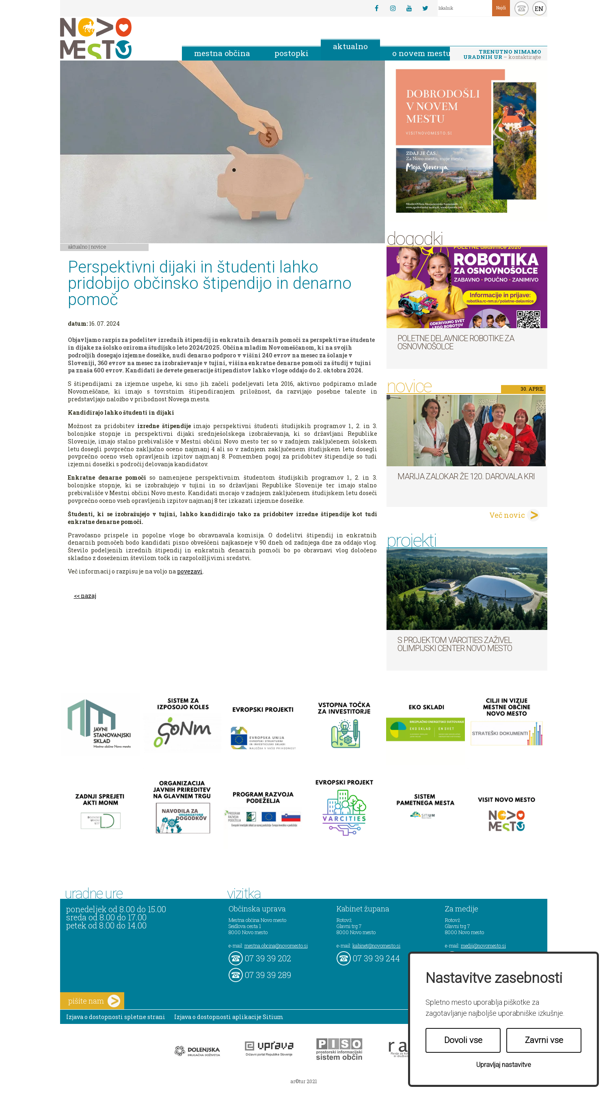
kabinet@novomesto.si (376, 945)
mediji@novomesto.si (483, 945)
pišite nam (94, 1001)
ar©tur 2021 (303, 1081)
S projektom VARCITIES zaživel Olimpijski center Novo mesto (454, 644)
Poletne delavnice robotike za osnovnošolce (455, 342)
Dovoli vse (463, 1040)
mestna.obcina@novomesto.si (276, 945)
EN (539, 8)
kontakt (521, 8)
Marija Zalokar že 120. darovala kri (466, 476)
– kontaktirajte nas (502, 55)
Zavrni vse (544, 1040)
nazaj (88, 596)
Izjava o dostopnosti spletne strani (115, 1017)
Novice (98, 246)
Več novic (507, 515)
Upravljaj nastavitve (503, 1065)
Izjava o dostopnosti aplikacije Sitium (228, 1017)
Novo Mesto (115, 38)
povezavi (190, 571)
